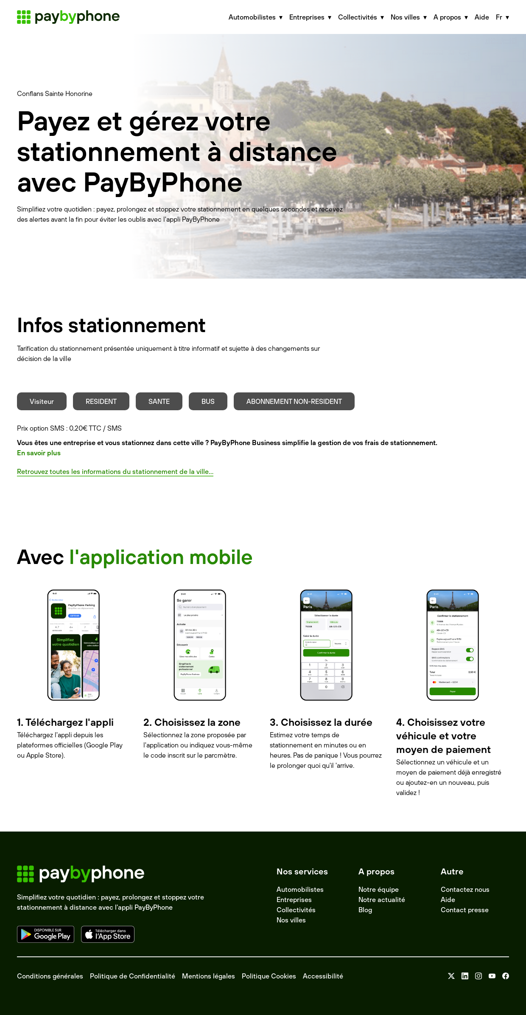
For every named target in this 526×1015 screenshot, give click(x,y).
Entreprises (294, 899)
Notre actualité (381, 899)
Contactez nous (465, 889)
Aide (482, 17)
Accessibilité (323, 976)
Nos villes (291, 920)
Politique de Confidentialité (132, 976)
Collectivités (296, 909)
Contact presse (465, 909)
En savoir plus (39, 452)
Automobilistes (300, 889)
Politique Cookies (269, 976)
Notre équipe (378, 889)
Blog (365, 909)
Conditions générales (50, 976)
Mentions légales (208, 976)
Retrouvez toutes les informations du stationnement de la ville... (115, 471)
